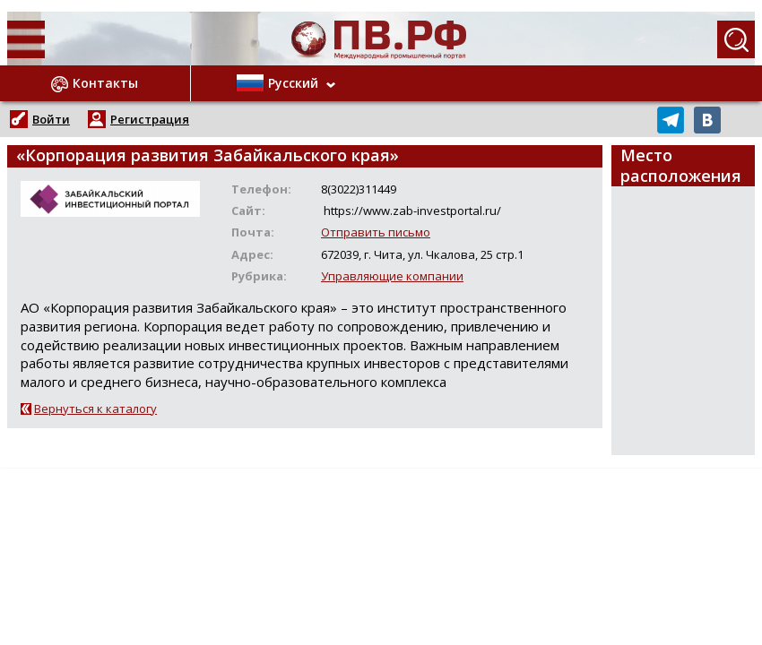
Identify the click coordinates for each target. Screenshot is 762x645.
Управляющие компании (392, 276)
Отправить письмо (375, 232)
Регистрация (149, 119)
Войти (51, 119)
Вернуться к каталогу (95, 408)
